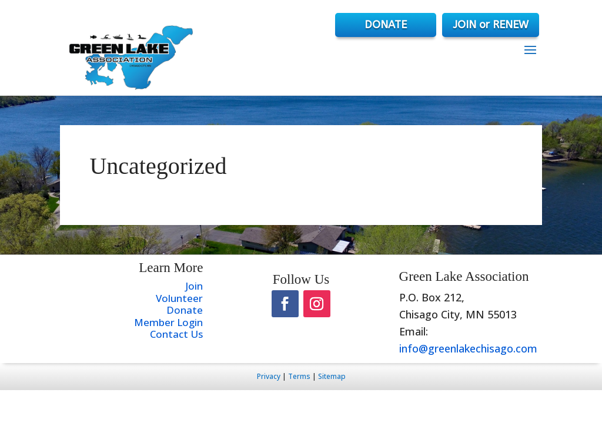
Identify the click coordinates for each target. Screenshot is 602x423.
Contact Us (176, 334)
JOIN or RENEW (491, 24)
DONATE (385, 24)
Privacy (268, 376)
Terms (299, 376)
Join (194, 286)
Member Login (168, 322)
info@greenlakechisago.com (468, 348)
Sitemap (332, 376)
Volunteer (179, 298)
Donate (184, 310)
